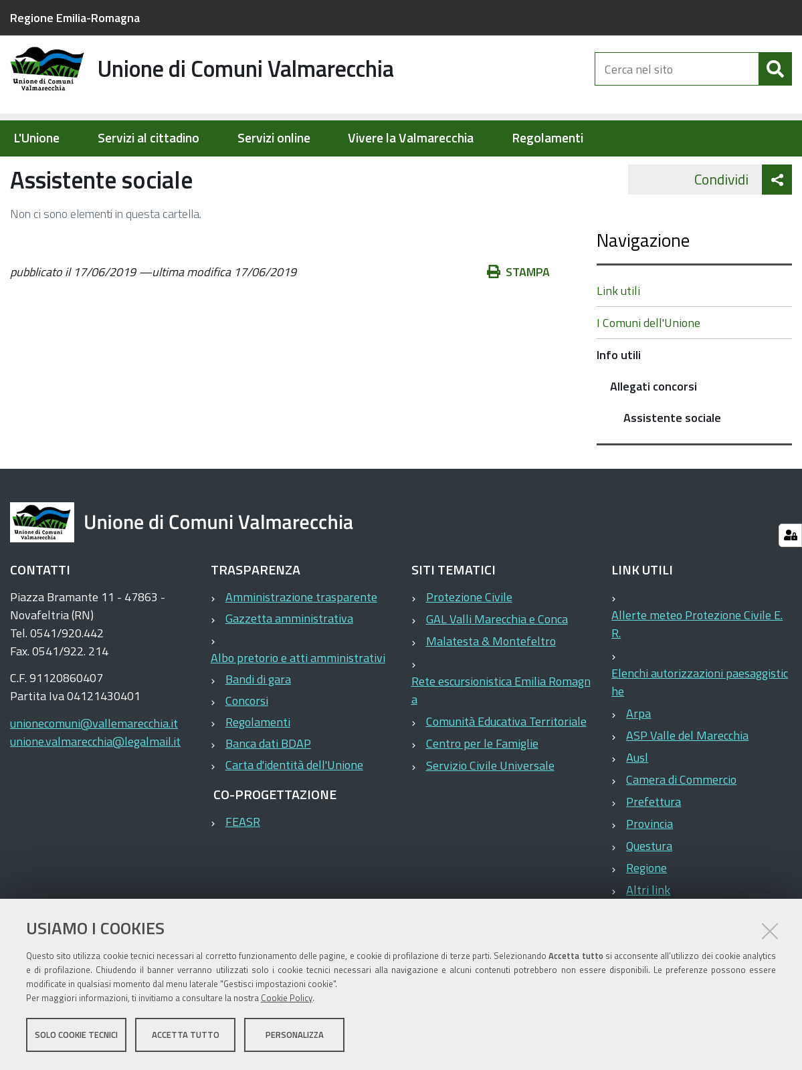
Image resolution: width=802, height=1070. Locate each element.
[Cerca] (775, 79)
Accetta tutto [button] (185, 1035)
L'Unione (36, 138)
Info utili (194, 171)
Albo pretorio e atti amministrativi (298, 700)
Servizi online (273, 138)
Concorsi (246, 743)
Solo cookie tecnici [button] (76, 1035)
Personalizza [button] (295, 1035)
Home (18, 171)
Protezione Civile (469, 640)
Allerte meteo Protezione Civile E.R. (697, 667)
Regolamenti (547, 138)
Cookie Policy (286, 998)
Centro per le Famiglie (482, 786)
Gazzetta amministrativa (289, 661)
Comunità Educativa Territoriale (506, 764)
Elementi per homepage (95, 171)
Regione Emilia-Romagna (75, 18)
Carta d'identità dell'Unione (294, 807)
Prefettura (653, 844)
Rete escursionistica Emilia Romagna (501, 733)
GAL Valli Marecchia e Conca (497, 662)
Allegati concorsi (269, 171)
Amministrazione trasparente (301, 640)
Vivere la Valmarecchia (411, 138)
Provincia (649, 866)
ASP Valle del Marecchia (687, 778)
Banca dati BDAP (268, 786)
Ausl (637, 800)
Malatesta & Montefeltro (491, 684)
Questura (649, 888)
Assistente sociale (672, 460)
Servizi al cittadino (148, 138)
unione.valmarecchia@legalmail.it (95, 784)
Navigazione (643, 282)
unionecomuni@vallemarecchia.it (94, 766)
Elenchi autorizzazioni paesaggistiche (699, 725)
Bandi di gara (258, 722)
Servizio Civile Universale (490, 808)
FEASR (242, 864)
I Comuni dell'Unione (648, 365)
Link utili (618, 333)
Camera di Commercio (681, 822)
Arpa (638, 756)
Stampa (518, 315)
